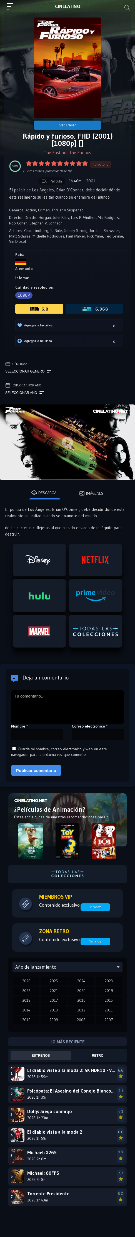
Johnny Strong (76, 230)
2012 (81, 1010)
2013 (54, 1010)
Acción (31, 210)
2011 (109, 1010)
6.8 (39, 309)
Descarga (43, 493)
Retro (98, 1056)
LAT (67, 6)
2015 (109, 1000)
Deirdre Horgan (38, 217)
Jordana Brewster (104, 230)
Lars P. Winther (83, 217)
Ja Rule (56, 230)
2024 (81, 981)
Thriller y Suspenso (68, 210)
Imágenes (91, 493)
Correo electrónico (90, 726)
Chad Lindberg (36, 230)
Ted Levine (114, 236)
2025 (54, 981)
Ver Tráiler (67, 125)
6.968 (94, 308)
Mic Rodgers (108, 217)
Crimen (44, 210)
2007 (108, 1020)
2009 (53, 1020)
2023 (109, 981)
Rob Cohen (18, 223)
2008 (81, 1020)
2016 (81, 1000)
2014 (26, 1010)
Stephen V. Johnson (45, 223)
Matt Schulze (20, 236)
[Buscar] (127, 8)
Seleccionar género (28, 371)
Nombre (19, 726)
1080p (24, 295)
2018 (26, 1000)
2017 (54, 1000)
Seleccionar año (24, 393)
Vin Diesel (17, 241)
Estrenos (41, 1056)
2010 (26, 1020)
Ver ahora (95, 907)
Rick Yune (95, 236)
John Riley (61, 217)
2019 (109, 990)
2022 (26, 990)
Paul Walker (75, 236)
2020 (81, 990)
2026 (26, 981)
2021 (54, 990)
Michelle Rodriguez (48, 236)
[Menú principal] (12, 8)
